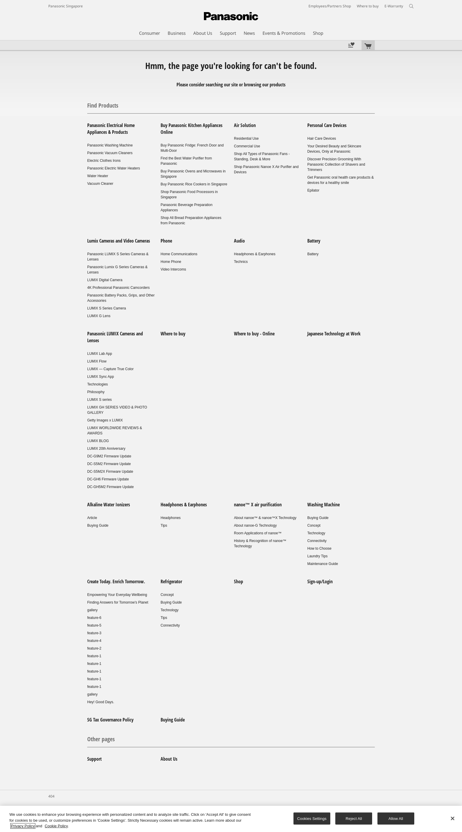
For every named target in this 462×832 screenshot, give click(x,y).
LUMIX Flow (96, 361)
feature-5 (94, 625)
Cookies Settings (312, 818)
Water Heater (97, 176)
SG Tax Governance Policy (110, 719)
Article (92, 518)
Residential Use (246, 138)
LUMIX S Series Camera (106, 308)
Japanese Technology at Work (334, 333)
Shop (238, 581)
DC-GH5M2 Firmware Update (110, 487)
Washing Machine (323, 504)
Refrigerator (171, 581)
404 (51, 796)
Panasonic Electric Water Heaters (113, 168)
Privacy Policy (23, 826)
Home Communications (179, 254)
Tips (164, 525)
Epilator (313, 190)
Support (94, 759)
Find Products (102, 105)
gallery (92, 610)
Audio (239, 241)
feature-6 (94, 618)
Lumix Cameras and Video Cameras (118, 241)
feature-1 (94, 656)
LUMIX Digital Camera (104, 280)
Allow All (396, 818)
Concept (314, 525)
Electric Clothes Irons (104, 161)
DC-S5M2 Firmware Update (109, 464)
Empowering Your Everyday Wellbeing (117, 595)
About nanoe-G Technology (255, 525)
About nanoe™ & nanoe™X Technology (265, 518)
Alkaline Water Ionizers (108, 504)
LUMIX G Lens (98, 316)
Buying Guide (97, 525)
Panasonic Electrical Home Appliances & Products (111, 128)
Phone (166, 241)
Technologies (97, 384)
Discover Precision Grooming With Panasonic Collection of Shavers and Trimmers (336, 164)
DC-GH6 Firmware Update (108, 479)
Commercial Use (247, 146)
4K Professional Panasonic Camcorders (118, 288)
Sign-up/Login (320, 581)
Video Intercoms (173, 269)
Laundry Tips (317, 556)
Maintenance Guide (322, 564)
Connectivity (316, 541)
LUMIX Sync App (100, 377)
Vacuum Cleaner (100, 184)
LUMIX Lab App (99, 354)
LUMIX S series (99, 400)
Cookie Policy (56, 826)
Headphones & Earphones (254, 254)
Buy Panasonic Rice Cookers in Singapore (194, 184)
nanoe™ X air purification (258, 504)
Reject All (354, 818)
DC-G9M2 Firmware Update (109, 456)
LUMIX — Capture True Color (110, 369)
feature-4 (94, 641)
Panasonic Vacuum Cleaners (110, 153)
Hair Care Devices (321, 138)
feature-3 (94, 633)
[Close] (452, 818)
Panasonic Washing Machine (110, 145)
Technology (316, 533)
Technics (241, 262)
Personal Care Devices (326, 125)
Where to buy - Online (254, 333)
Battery (313, 241)
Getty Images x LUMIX (105, 420)
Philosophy (96, 392)
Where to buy (173, 333)
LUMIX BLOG (98, 441)
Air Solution (245, 125)
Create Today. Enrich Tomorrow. (116, 581)
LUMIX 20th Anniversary (106, 449)
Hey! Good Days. (100, 702)
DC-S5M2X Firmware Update (110, 471)
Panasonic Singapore (65, 6)
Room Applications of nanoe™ (257, 533)
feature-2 (94, 648)
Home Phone (171, 262)
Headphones (171, 518)
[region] (231, 819)
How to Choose (319, 548)
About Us (169, 759)
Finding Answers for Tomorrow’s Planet (117, 602)
